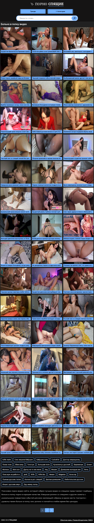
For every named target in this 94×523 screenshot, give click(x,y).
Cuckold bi (55, 460)
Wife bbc (41, 474)
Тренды (33, 11)
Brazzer (54, 469)
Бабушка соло (42, 460)
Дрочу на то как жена (32, 469)
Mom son (16, 469)
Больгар (72, 474)
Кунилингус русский (61, 465)
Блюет (89, 465)
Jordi (25, 474)
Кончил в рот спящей (33, 479)
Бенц (86, 469)
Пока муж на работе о (11, 474)
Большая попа (44, 465)
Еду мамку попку (31, 484)
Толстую (30, 465)
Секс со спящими (9, 520)
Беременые (78, 465)
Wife (32, 474)
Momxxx (5, 469)
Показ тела (6, 465)
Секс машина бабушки (24, 460)
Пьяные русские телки (11, 479)
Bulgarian (62, 474)
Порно (47, 4)
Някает (52, 474)
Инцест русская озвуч (11, 484)
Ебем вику (19, 465)
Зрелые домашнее (53, 479)
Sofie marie (6, 460)
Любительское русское (73, 479)
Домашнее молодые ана (70, 469)
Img (46, 469)
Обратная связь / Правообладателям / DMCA (76, 520)
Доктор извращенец (71, 460)
